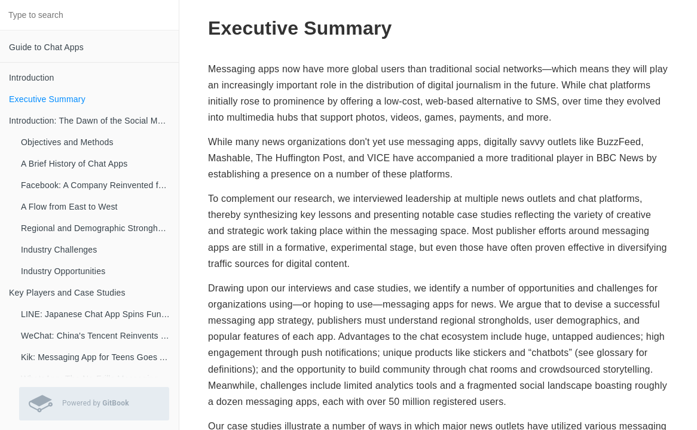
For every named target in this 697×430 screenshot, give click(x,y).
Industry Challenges (59, 249)
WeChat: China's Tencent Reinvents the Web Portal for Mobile (100, 335)
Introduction (31, 77)
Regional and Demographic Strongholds (97, 228)
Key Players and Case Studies (67, 292)
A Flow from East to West (69, 206)
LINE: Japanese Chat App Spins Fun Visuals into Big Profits (100, 314)
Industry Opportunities (63, 271)
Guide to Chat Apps (46, 47)
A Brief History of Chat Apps (74, 163)
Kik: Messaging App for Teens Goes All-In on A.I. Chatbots (100, 357)
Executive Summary (47, 99)
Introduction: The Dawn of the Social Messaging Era (94, 120)
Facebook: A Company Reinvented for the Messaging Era (100, 185)
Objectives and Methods (67, 142)
